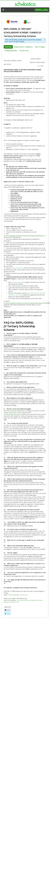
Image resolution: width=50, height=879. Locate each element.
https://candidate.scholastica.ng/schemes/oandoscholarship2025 (24, 235)
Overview (8, 47)
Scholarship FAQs (11, 51)
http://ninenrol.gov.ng (17, 282)
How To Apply (40, 47)
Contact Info (24, 51)
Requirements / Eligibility (23, 47)
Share (8, 610)
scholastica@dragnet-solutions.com (17, 595)
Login (45, 9)
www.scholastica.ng (17, 268)
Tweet (8, 613)
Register (38, 9)
